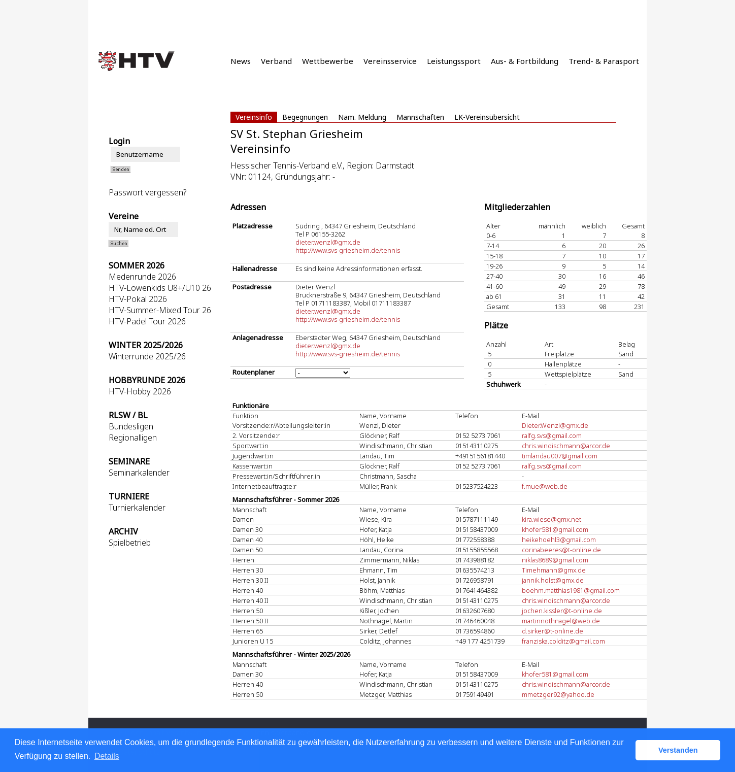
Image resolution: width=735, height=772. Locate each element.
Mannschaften (420, 117)
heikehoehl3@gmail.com (559, 539)
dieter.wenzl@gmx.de (327, 242)
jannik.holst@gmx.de (553, 580)
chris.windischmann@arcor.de (566, 445)
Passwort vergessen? (147, 192)
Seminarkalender (139, 472)
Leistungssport (454, 61)
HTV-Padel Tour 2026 (147, 321)
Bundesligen (131, 426)
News (240, 61)
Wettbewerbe (327, 61)
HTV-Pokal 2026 (138, 299)
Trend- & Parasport (604, 61)
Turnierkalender (137, 507)
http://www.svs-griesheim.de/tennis (347, 250)
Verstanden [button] (678, 750)
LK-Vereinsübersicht (487, 117)
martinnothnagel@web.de (561, 620)
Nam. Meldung (362, 117)
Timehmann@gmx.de (554, 570)
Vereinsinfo (254, 117)
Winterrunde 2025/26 (147, 356)
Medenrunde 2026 (142, 276)
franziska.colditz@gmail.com (563, 641)
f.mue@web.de (544, 486)
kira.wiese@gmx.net (551, 519)
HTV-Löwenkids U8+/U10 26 (160, 287)
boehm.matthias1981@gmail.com (571, 590)
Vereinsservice (390, 61)
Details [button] (106, 756)
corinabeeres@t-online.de (561, 549)
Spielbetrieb (130, 542)
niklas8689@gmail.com (555, 559)
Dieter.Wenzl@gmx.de (555, 425)
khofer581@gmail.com (555, 529)
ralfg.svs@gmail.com (552, 435)
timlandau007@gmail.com (559, 455)
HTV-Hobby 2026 (140, 391)
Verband (276, 61)
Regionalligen (133, 437)
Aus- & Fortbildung (524, 61)
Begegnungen (305, 117)
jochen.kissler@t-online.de (562, 610)
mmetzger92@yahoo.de (558, 694)
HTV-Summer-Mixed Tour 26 (160, 310)
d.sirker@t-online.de (552, 630)
